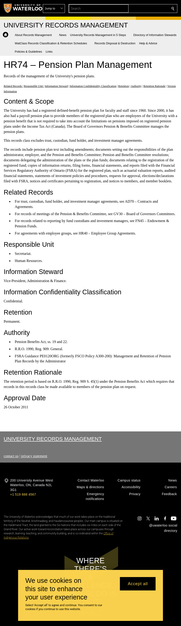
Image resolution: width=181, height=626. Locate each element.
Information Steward (56, 86)
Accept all (138, 583)
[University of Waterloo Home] (23, 8)
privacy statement (34, 456)
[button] (139, 8)
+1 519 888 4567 (23, 494)
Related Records (13, 86)
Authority (136, 86)
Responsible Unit (34, 86)
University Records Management (53, 439)
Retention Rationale (154, 86)
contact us (11, 456)
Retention (123, 86)
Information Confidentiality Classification (93, 86)
